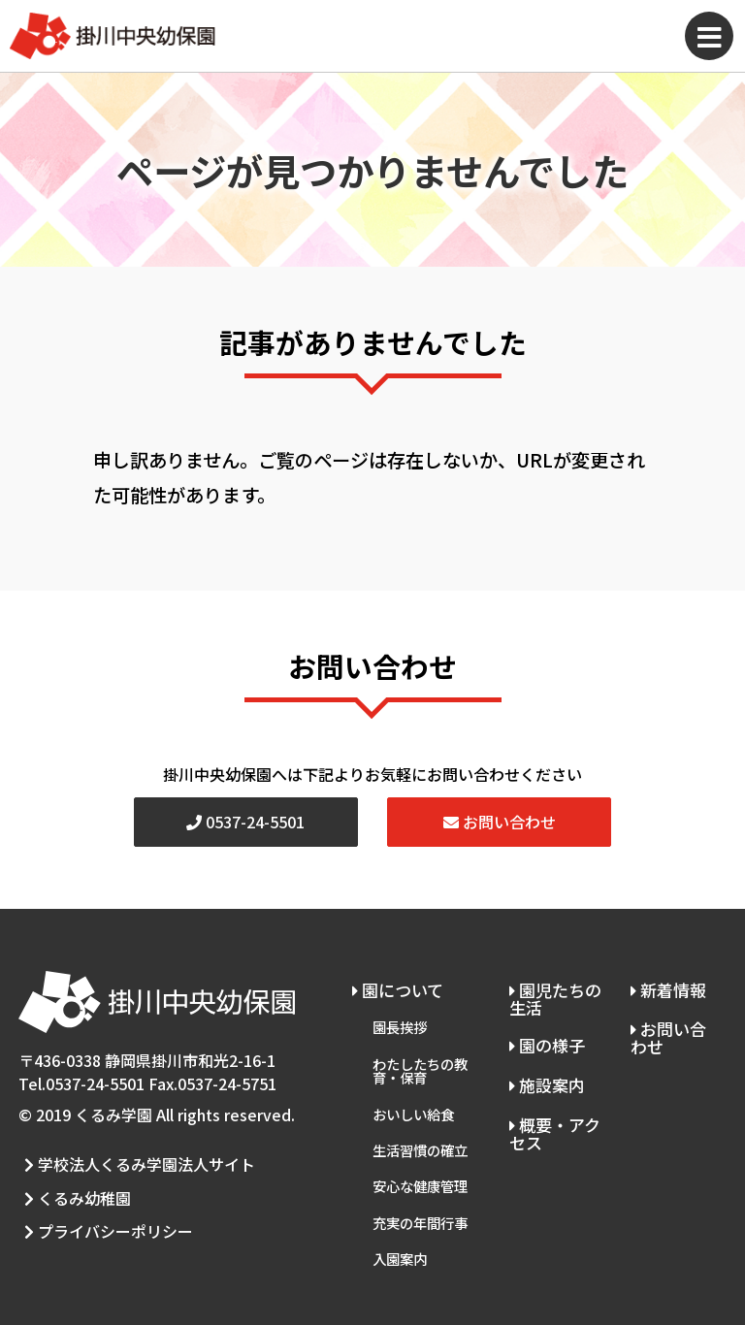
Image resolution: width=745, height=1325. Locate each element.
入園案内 (399, 1216)
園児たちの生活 (553, 996)
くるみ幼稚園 (71, 1184)
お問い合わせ (499, 821)
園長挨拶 (399, 1019)
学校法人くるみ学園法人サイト (133, 1159)
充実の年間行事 (420, 1186)
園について (397, 987)
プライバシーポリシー (102, 1207)
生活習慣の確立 (420, 1125)
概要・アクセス (552, 1116)
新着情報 (667, 987)
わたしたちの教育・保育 (420, 1057)
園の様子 (544, 1038)
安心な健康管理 (420, 1155)
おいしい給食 (413, 1093)
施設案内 (544, 1072)
